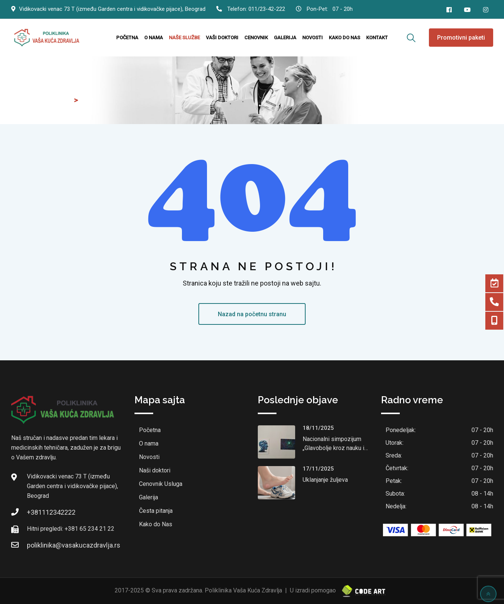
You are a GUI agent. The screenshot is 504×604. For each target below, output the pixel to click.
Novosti (312, 37)
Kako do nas (344, 37)
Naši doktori (154, 470)
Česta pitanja (156, 510)
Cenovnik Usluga (160, 483)
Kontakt (377, 37)
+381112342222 (51, 512)
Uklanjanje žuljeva (325, 479)
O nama (153, 37)
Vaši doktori (222, 37)
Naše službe (184, 37)
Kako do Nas (155, 524)
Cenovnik (256, 37)
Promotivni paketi (461, 37)
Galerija (285, 37)
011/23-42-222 (266, 9)
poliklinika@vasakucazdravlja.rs (73, 545)
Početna (127, 37)
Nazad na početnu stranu (252, 314)
